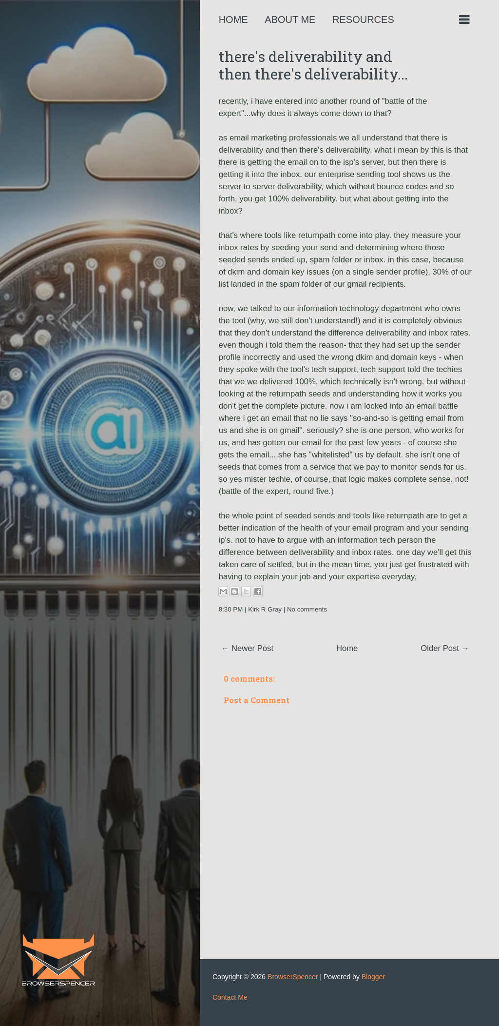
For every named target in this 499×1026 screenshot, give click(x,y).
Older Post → (445, 648)
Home (233, 19)
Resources (363, 19)
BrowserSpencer (293, 977)
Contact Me (230, 997)
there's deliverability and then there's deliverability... (313, 65)
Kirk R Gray (265, 609)
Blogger (373, 977)
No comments (307, 609)
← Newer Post (247, 648)
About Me (290, 19)
